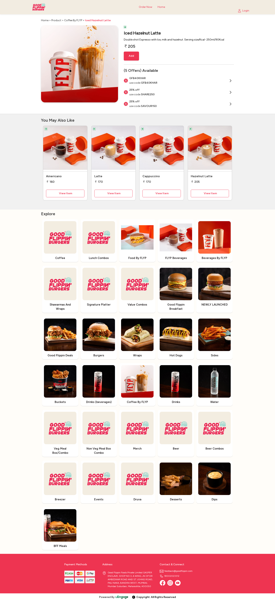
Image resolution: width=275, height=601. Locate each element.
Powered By (114, 597)
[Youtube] (178, 583)
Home (45, 20)
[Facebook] (162, 583)
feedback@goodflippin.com (176, 571)
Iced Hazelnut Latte (98, 20)
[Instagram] (170, 583)
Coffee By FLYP (73, 20)
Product (56, 20)
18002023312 (169, 576)
